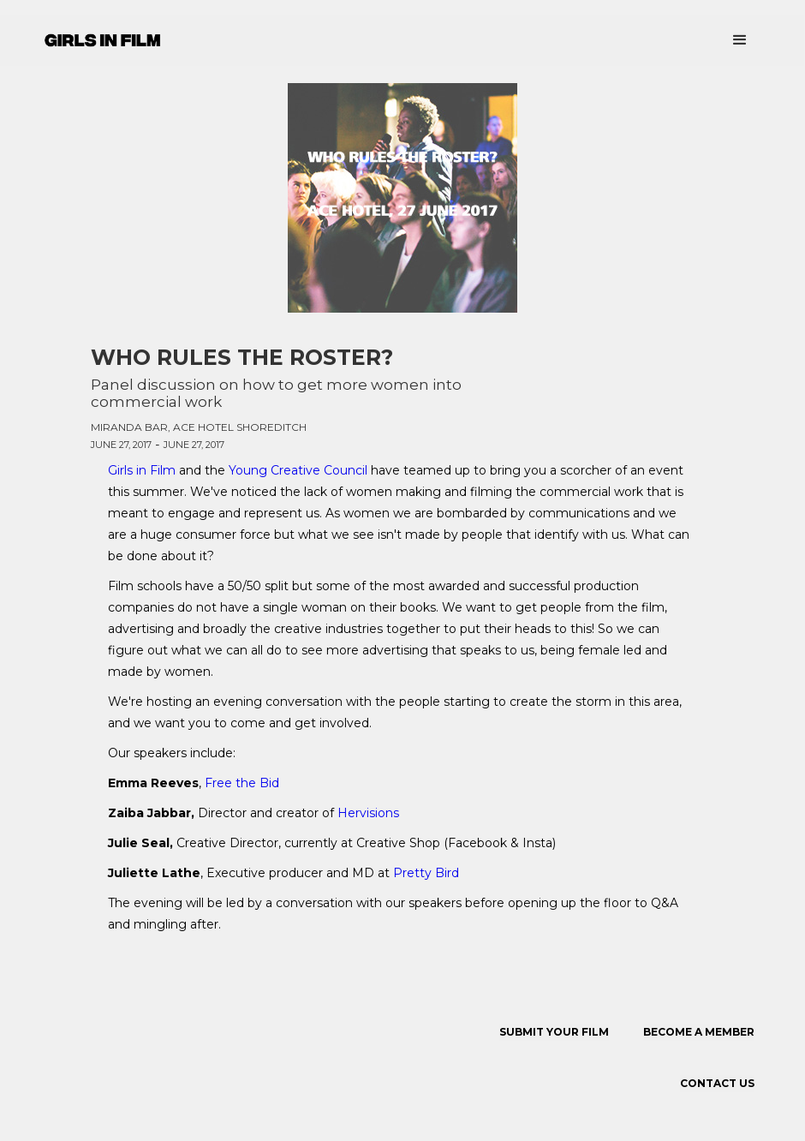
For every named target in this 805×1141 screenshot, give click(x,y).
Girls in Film (143, 470)
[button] (740, 40)
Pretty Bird (426, 873)
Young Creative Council (298, 470)
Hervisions (368, 813)
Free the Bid (242, 783)
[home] (102, 35)
